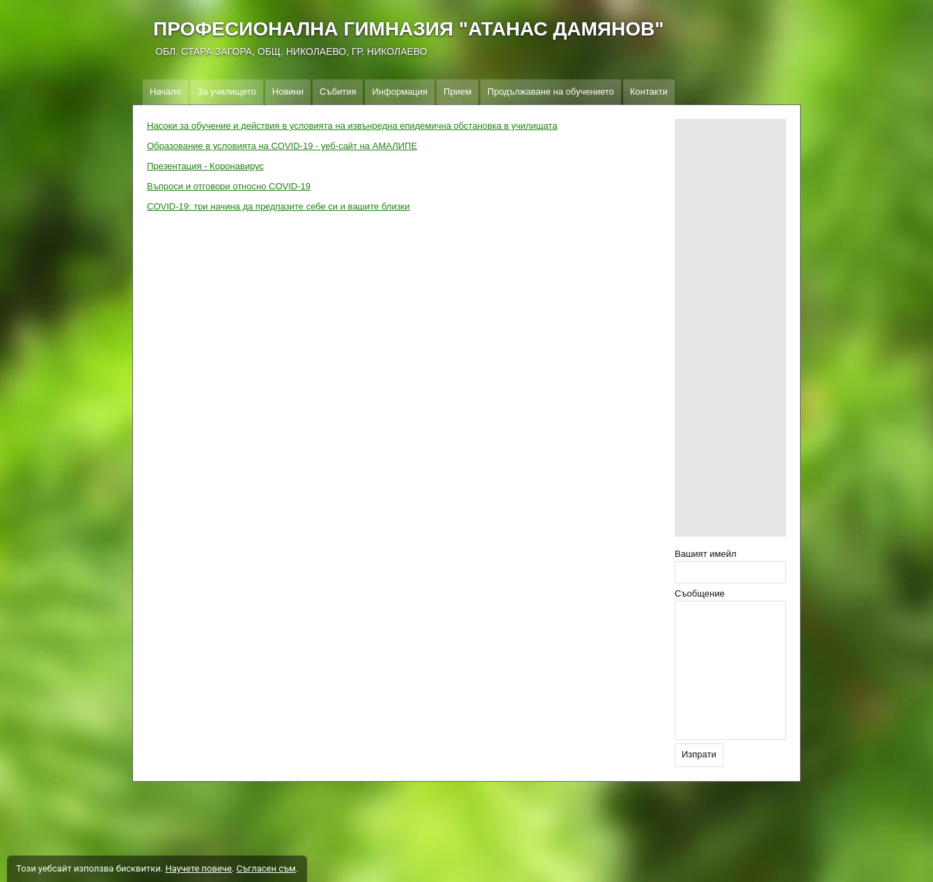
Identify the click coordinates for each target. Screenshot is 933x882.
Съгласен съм (265, 868)
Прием (457, 91)
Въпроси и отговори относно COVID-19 (229, 186)
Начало (165, 91)
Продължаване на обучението (550, 91)
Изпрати (699, 754)
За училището (226, 91)
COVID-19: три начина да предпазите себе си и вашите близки (278, 206)
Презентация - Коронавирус (205, 166)
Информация (400, 91)
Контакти (649, 91)
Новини (288, 91)
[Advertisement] (730, 328)
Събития (338, 91)
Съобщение (700, 593)
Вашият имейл (705, 554)
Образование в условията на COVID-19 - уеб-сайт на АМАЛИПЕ (282, 146)
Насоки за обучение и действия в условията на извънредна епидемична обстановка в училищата (352, 125)
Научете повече (198, 868)
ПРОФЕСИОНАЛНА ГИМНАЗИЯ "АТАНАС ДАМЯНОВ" (408, 29)
